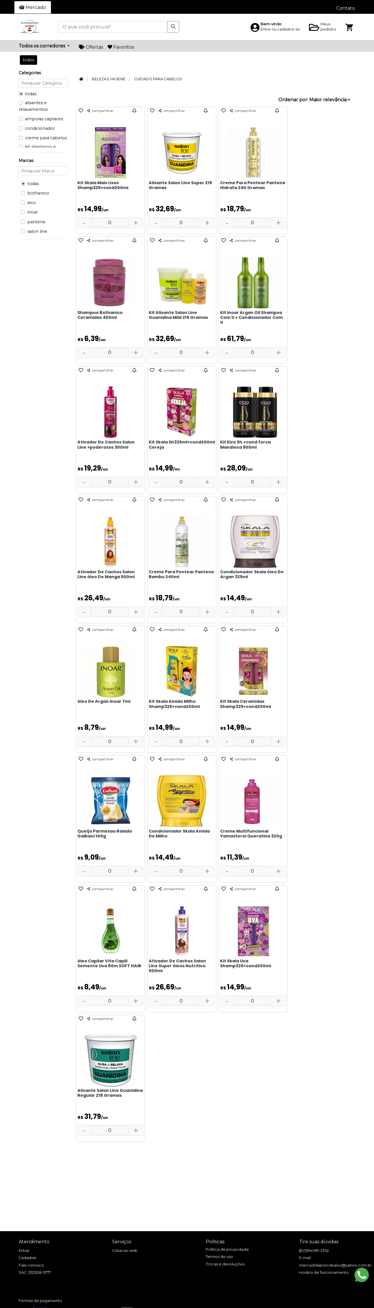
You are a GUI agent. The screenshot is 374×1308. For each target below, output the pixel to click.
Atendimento (34, 1241)
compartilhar (100, 111)
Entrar (24, 1250)
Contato (345, 8)
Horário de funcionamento (324, 1272)
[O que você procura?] (113, 27)
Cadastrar (28, 1258)
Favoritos (121, 47)
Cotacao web (125, 1250)
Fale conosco (31, 1265)
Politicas (215, 1241)
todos (28, 59)
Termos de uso (219, 1256)
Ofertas (91, 47)
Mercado (32, 7)
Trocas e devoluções (225, 1264)
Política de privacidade (227, 1249)
